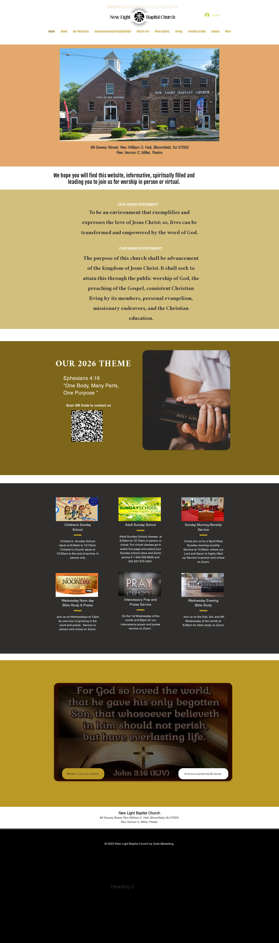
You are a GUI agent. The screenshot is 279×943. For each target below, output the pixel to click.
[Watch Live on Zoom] (83, 773)
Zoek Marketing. (163, 843)
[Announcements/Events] (203, 773)
